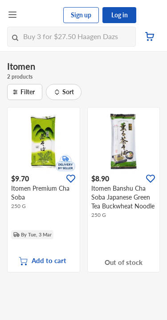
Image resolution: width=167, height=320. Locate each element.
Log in (119, 15)
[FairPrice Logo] (40, 15)
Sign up (81, 15)
